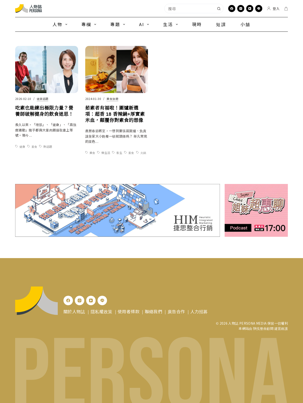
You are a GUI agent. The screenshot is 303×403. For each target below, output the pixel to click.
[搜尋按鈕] (218, 8)
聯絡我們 (153, 311)
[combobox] (189, 8)
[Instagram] (240, 8)
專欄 (89, 24)
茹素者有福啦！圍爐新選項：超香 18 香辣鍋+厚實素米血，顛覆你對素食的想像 (115, 114)
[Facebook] (231, 8)
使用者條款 (128, 311)
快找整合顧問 (263, 328)
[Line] (258, 8)
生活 (171, 24)
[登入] (273, 8)
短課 (221, 24)
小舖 (245, 24)
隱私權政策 (101, 311)
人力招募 (199, 311)
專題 (118, 24)
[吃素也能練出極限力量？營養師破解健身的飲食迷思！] (46, 69)
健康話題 (42, 99)
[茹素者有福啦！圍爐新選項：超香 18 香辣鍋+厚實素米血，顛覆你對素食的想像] (116, 70)
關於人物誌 (74, 311)
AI (145, 24)
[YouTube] (249, 8)
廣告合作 (176, 311)
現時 (197, 24)
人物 (61, 24)
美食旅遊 (112, 99)
